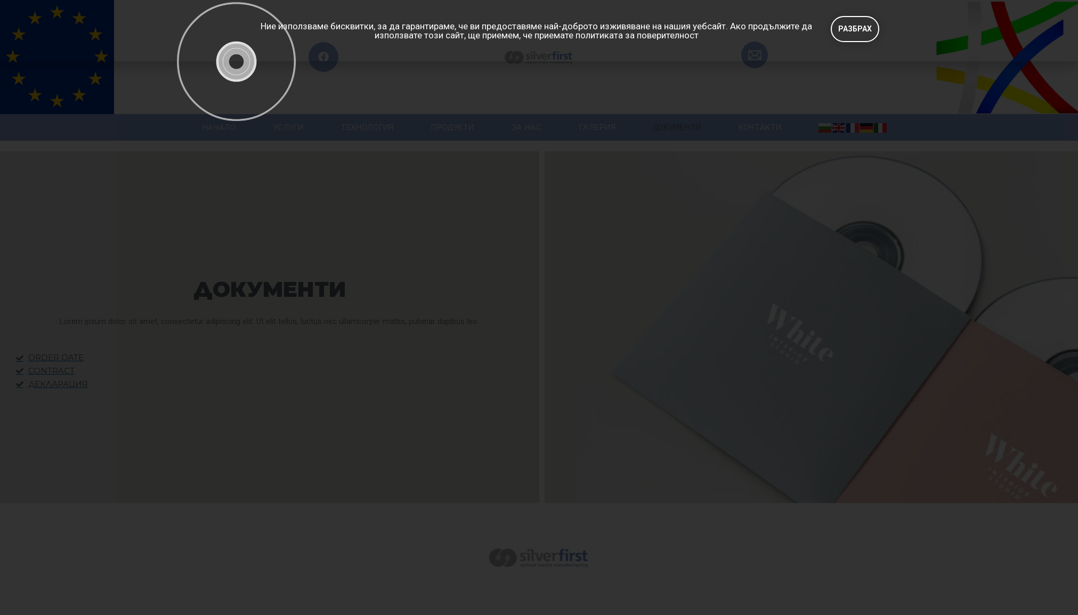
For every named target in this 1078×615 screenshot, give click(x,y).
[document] (539, 307)
